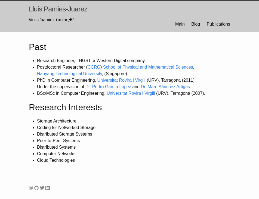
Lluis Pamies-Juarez (58, 9)
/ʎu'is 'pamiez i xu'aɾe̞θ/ (51, 19)
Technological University (69, 73)
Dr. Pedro (108, 86)
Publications (218, 24)
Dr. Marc (165, 86)
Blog (195, 24)
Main (180, 24)
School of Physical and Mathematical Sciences (148, 67)
